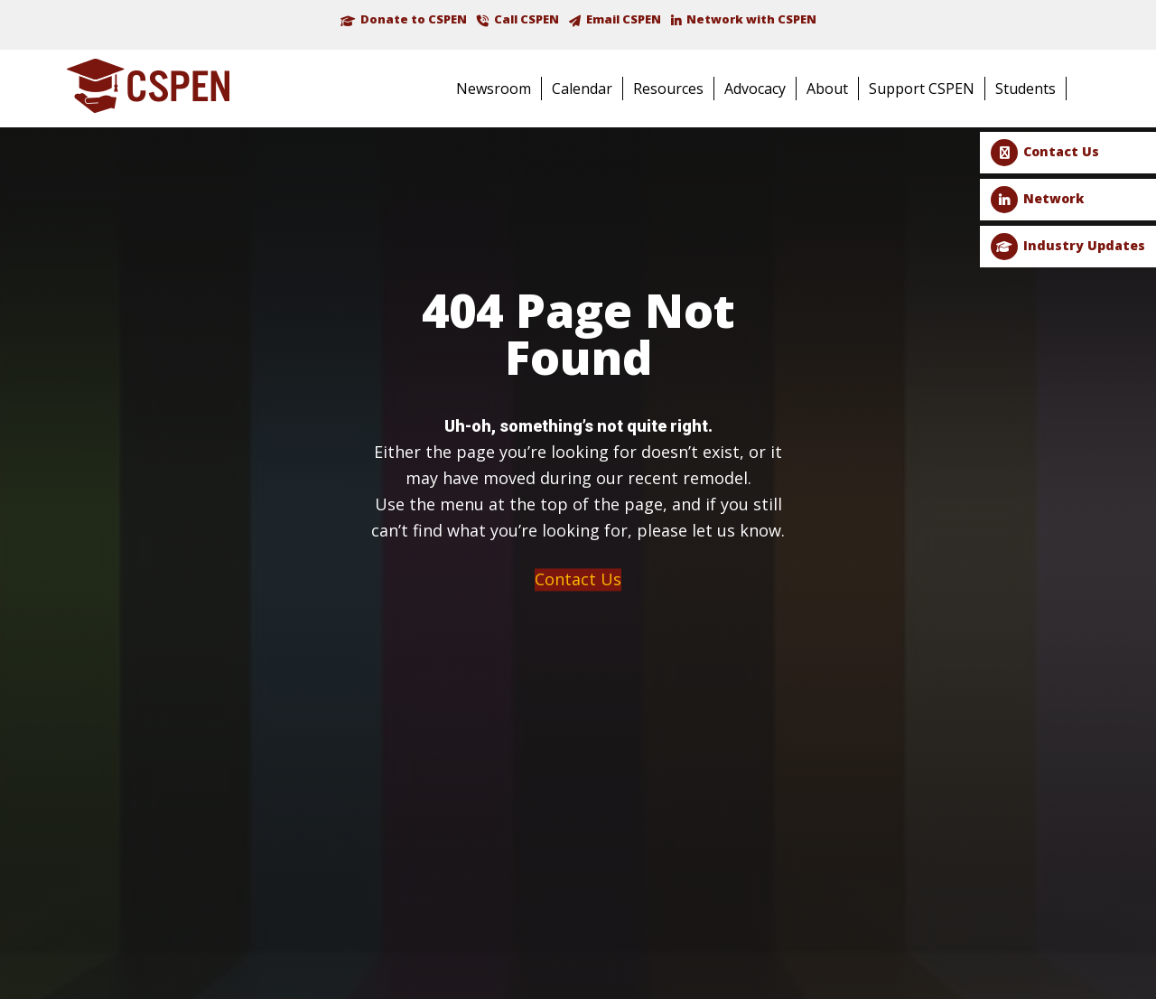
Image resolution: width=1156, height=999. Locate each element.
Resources (668, 88)
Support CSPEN (921, 88)
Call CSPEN (526, 19)
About (827, 88)
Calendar (582, 88)
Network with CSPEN (751, 19)
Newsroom (493, 88)
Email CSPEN (623, 19)
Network (1053, 198)
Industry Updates (1084, 245)
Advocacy (755, 88)
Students (1025, 88)
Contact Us (1061, 151)
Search (1091, 90)
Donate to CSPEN (413, 19)
